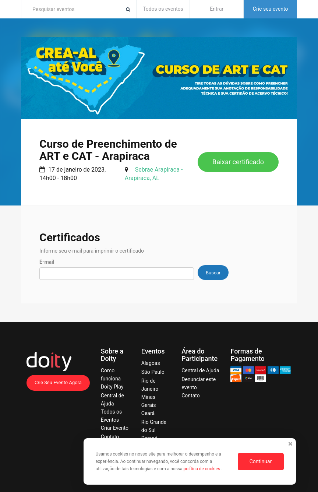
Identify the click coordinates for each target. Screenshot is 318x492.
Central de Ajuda (200, 370)
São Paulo (153, 372)
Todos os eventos (163, 9)
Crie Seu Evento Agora (58, 382)
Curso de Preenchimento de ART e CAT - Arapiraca (108, 149)
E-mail (46, 262)
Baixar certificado (238, 162)
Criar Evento (114, 428)
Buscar (213, 272)
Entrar (216, 9)
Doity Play (112, 387)
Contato (110, 437)
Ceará (148, 413)
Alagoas (150, 363)
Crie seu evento (270, 9)
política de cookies (203, 468)
